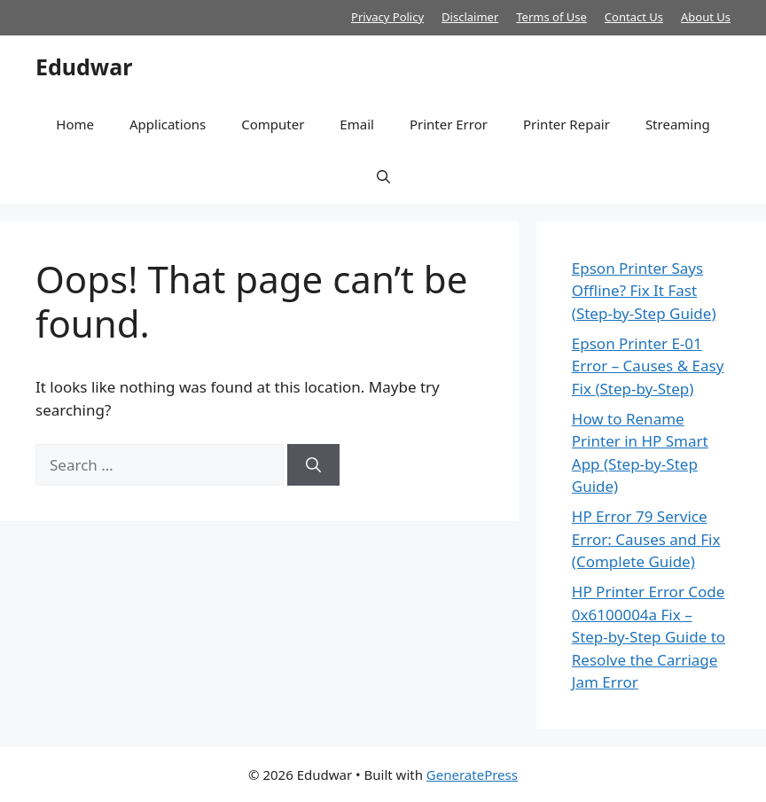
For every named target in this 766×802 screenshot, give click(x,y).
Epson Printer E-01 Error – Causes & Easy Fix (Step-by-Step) (648, 366)
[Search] (313, 465)
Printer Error (449, 124)
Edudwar (83, 66)
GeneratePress (472, 774)
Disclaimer (470, 17)
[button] (383, 177)
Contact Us (634, 17)
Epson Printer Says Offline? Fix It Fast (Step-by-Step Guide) (644, 290)
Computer (272, 124)
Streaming (677, 124)
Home (75, 124)
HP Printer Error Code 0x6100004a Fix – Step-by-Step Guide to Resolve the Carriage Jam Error (648, 636)
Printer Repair (566, 124)
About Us (706, 17)
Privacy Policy (387, 17)
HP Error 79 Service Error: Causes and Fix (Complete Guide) (646, 539)
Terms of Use (551, 17)
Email (357, 124)
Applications (167, 124)
